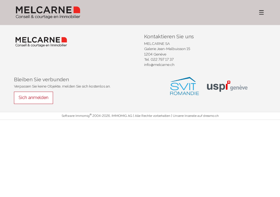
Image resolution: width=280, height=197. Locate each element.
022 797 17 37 (162, 59)
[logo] (48, 12)
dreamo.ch (211, 116)
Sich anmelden (33, 97)
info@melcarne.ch (159, 64)
